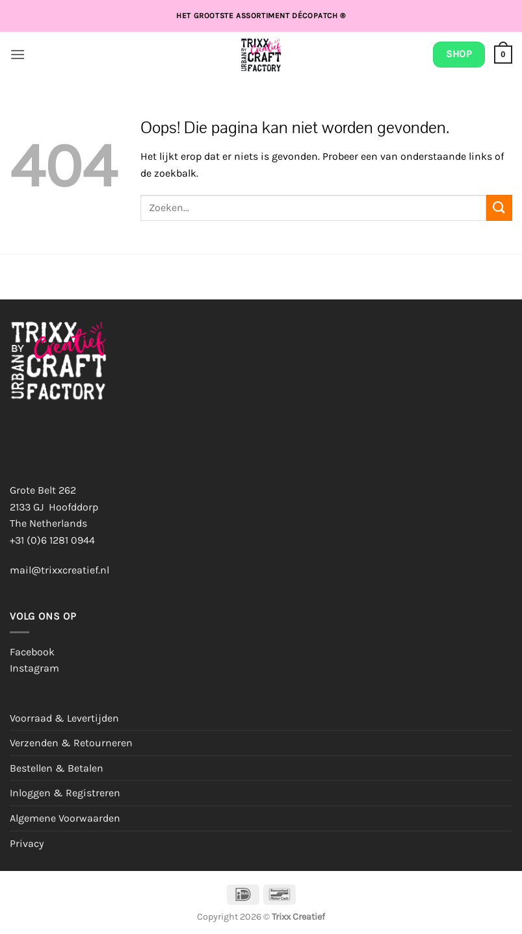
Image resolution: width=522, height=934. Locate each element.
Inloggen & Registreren (65, 793)
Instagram (34, 668)
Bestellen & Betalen (56, 768)
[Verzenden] (499, 207)
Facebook (32, 652)
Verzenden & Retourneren (71, 743)
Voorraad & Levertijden (64, 718)
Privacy (27, 843)
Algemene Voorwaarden (65, 818)
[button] (17, 54)
